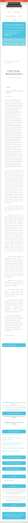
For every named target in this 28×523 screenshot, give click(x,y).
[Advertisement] (15, 52)
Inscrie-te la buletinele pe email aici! (14, 6)
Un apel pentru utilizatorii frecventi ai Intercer (14, 416)
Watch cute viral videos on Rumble (11, 451)
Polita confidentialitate (16, 516)
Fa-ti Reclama (18, 402)
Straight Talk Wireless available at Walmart (13, 448)
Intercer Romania (14, 24)
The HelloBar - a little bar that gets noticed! (3, 1)
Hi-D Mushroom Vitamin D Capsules (11, 434)
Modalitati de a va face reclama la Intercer (14, 423)
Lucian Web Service (20, 515)
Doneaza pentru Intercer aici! (14, 3)
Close (26, 1)
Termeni (9, 516)
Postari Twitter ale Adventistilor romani (14, 471)
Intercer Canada (11, 515)
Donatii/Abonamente (8, 402)
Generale (12, 335)
